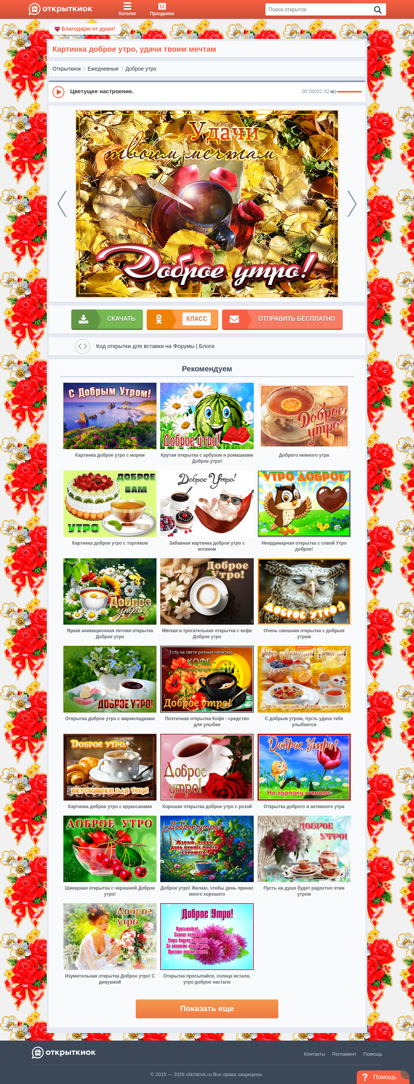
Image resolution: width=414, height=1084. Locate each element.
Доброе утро (141, 69)
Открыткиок (66, 69)
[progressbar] (349, 92)
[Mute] (333, 92)
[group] (207, 92)
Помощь (372, 1054)
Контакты (314, 1054)
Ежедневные (103, 69)
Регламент (344, 1054)
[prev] (62, 203)
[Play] (58, 92)
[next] (352, 203)
